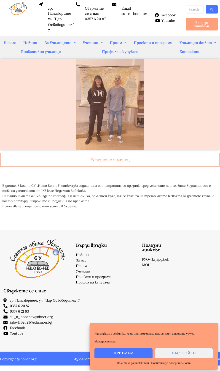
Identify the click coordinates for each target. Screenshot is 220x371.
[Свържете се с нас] (78, 4)
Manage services (105, 341)
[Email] (114, 4)
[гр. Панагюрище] (41, 4)
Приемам (124, 353)
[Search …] (195, 9)
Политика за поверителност (171, 363)
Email (126, 8)
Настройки (184, 353)
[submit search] (212, 9)
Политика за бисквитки (133, 363)
